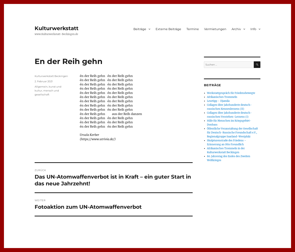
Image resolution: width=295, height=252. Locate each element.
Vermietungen (215, 29)
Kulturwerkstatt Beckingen (51, 76)
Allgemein (41, 86)
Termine (192, 29)
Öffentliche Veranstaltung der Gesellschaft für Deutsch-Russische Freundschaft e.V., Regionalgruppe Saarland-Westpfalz (232, 132)
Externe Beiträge (168, 29)
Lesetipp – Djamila (218, 101)
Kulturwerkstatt (56, 28)
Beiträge (139, 29)
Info (253, 29)
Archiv (236, 29)
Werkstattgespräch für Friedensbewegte (231, 93)
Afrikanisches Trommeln (222, 97)
